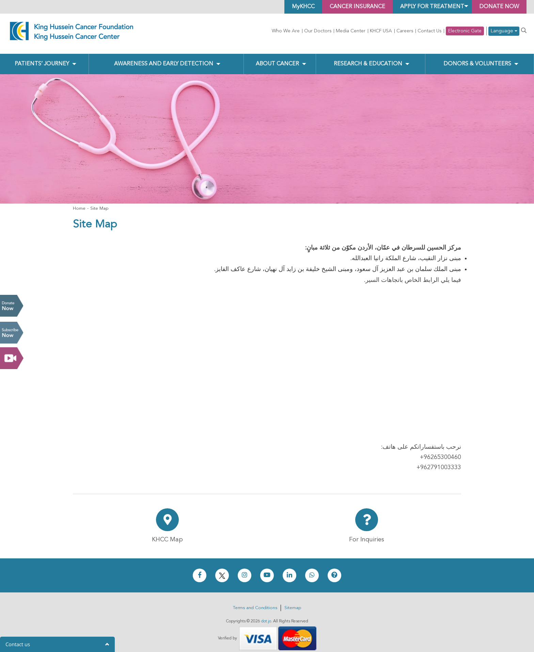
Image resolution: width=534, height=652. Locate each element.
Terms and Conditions (255, 602)
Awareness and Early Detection (163, 58)
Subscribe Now (11, 332)
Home (79, 203)
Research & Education (368, 58)
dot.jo (266, 616)
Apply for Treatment (432, 7)
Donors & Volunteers (477, 58)
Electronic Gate (465, 31)
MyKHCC (303, 7)
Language (503, 31)
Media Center (350, 31)
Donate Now (11, 305)
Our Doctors (317, 31)
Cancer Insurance (357, 7)
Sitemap (292, 602)
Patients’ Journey (42, 58)
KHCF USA (381, 31)
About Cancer (277, 58)
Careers (404, 31)
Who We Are (286, 31)
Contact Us (429, 31)
